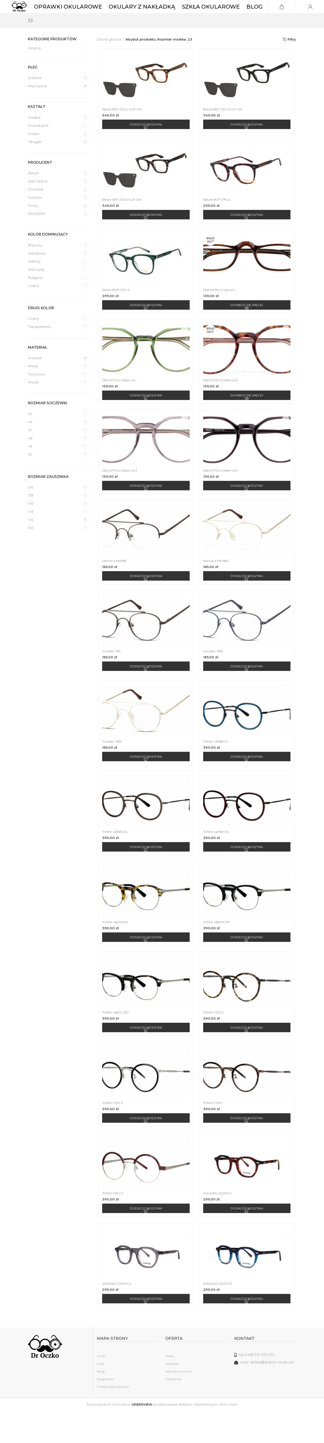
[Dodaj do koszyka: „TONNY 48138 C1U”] (248, 780)
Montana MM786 (114, 582)
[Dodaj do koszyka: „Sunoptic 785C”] (248, 689)
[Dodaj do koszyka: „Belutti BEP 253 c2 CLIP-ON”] (145, 139)
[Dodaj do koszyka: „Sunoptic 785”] (145, 689)
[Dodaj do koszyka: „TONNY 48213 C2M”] (248, 964)
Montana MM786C (218, 582)
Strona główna (109, 53)
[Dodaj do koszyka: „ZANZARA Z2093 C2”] (145, 1330)
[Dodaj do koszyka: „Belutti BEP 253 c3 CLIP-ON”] (248, 139)
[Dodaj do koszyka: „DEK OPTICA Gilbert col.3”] (145, 505)
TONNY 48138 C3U (219, 857)
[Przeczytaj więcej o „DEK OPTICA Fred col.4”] (248, 322)
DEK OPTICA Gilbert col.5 (224, 490)
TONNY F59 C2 (112, 1224)
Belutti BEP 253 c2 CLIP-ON (123, 124)
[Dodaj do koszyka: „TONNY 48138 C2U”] (145, 872)
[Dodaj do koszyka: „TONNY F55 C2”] (248, 1055)
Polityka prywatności (113, 1419)
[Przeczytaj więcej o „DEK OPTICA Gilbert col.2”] (248, 414)
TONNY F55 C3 (112, 1132)
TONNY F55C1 (215, 1132)
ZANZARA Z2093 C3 (220, 1315)
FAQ (100, 1396)
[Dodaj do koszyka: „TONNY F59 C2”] (145, 1239)
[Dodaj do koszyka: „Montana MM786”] (145, 597)
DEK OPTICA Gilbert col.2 (224, 399)
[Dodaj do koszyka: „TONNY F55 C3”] (145, 1147)
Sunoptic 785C (215, 674)
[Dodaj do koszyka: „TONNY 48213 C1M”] (145, 964)
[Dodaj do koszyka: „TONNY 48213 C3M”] (145, 1055)
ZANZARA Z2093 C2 (116, 1315)
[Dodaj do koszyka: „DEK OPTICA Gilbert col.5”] (248, 505)
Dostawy (172, 1396)
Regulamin (105, 1411)
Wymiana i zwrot (178, 1403)
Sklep (169, 1388)
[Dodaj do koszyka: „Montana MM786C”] (248, 597)
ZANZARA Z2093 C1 (219, 1224)
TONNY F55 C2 (215, 1040)
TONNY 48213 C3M (116, 1040)
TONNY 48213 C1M (115, 949)
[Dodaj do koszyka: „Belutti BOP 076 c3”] (145, 322)
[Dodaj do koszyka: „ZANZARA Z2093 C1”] (248, 1239)
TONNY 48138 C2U (116, 857)
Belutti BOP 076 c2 (219, 215)
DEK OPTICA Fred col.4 (222, 307)
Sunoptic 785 (111, 674)
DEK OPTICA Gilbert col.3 (121, 490)
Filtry (292, 53)
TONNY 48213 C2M (219, 949)
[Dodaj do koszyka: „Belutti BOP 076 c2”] (248, 230)
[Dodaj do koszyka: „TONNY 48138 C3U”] (248, 872)
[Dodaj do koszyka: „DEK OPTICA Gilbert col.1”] (145, 414)
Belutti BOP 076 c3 (116, 307)
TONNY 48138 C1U (218, 765)
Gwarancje (173, 1411)
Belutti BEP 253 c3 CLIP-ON (226, 124)
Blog (100, 1403)
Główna (34, 61)
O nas (101, 1388)
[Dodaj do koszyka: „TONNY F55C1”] (248, 1147)
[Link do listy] (265, 1387)
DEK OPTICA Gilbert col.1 (121, 399)
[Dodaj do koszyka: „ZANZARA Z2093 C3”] (248, 1330)
